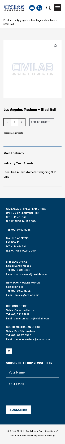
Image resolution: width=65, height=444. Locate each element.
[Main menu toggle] (57, 7)
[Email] (32, 8)
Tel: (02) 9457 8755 (18, 229)
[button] (48, 8)
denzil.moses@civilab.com (30, 274)
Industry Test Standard (19, 163)
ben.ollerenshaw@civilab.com (32, 339)
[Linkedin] (9, 351)
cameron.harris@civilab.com (31, 318)
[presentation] (32, 397)
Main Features (13, 153)
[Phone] (39, 8)
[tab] (32, 152)
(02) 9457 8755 (21, 290)
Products (8, 20)
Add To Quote (40, 122)
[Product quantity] (14, 122)
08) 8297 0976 (21, 335)
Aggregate (22, 20)
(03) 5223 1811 (20, 314)
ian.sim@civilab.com (26, 295)
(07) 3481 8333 (20, 269)
